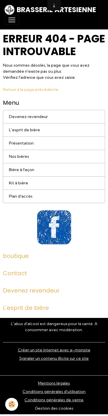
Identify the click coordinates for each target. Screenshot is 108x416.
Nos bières (19, 156)
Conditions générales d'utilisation (54, 391)
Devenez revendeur (28, 116)
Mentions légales (54, 383)
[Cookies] (11, 404)
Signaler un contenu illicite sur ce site (54, 358)
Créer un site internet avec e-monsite (54, 350)
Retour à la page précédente (30, 89)
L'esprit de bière (24, 129)
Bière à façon (21, 169)
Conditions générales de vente (54, 399)
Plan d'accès (21, 196)
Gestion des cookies (54, 408)
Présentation (21, 143)
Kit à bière (18, 182)
